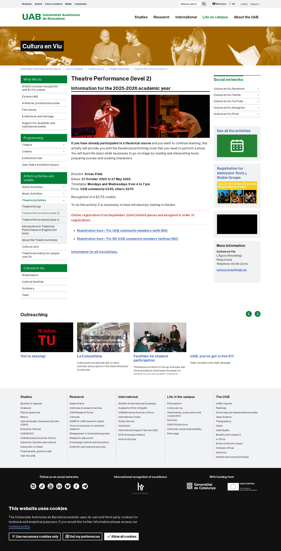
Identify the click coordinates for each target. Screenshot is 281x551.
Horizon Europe (127, 439)
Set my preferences (82, 536)
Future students (53, 4)
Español (255, 4)
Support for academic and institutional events (38, 124)
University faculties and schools (38, 442)
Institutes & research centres (86, 408)
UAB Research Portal (81, 412)
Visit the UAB (27, 455)
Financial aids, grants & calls (36, 451)
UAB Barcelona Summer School (38, 438)
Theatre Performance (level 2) (41, 213)
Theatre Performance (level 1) (40, 219)
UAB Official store (177, 424)
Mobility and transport (228, 434)
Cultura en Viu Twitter (236, 95)
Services (172, 420)
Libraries (75, 416)
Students (27, 4)
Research (162, 17)
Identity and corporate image (232, 456)
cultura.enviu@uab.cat (232, 270)
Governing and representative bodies (237, 412)
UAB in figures (224, 403)
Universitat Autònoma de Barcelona (40, 68)
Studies (141, 17)
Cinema (44, 151)
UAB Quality (223, 430)
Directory (220, 3)
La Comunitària (89, 356)
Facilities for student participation (151, 358)
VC (232, 3)
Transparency (223, 421)
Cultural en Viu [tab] (34, 268)
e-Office (220, 439)
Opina (219, 425)
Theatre (44, 145)
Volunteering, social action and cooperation (184, 414)
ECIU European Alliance (131, 434)
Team (25, 295)
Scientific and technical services (87, 446)
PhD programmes (30, 412)
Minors (24, 416)
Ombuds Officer (225, 447)
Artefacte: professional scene (41, 103)
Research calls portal (81, 438)
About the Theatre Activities (39, 240)
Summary (28, 288)
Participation (174, 403)
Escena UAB (30, 96)
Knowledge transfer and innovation (89, 442)
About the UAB (246, 17)
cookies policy (19, 526)
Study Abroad (126, 421)
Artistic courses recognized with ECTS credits (40, 88)
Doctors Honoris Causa (229, 443)
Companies (81, 4)
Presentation (30, 275)
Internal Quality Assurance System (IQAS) (39, 423)
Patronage (173, 433)
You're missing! (33, 356)
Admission (124, 425)
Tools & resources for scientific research (87, 427)
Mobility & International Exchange (137, 403)
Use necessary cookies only (34, 536)
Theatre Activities (119, 68)
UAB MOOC (27, 433)
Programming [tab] (33, 138)
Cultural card (30, 246)
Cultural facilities (33, 281)
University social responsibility (184, 429)
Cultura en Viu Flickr (236, 114)
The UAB (223, 397)
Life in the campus (181, 397)
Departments (77, 403)
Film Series (29, 110)
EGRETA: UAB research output (87, 421)
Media (68, 4)
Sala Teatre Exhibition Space (40, 165)
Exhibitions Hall (32, 158)
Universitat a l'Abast (31, 446)
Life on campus (215, 17)
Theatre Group (31, 206)
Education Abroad (30, 429)
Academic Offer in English (132, 408)
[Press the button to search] (204, 4)
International (186, 17)
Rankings (221, 408)
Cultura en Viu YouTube (236, 101)
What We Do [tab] (33, 79)
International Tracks (129, 416)
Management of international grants (90, 433)
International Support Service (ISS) (138, 430)
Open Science (224, 416)
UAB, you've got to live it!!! (212, 356)
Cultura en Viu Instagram (236, 107)
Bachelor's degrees (31, 403)
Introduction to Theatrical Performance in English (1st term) (39, 230)
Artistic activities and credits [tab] (39, 178)
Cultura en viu (96, 68)
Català (244, 4)
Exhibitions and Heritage (38, 116)
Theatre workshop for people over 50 (41, 255)
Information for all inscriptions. (94, 252)
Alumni (38, 4)
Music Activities (44, 193)
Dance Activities (44, 187)
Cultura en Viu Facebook (236, 88)
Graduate (25, 408)
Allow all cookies (121, 536)
